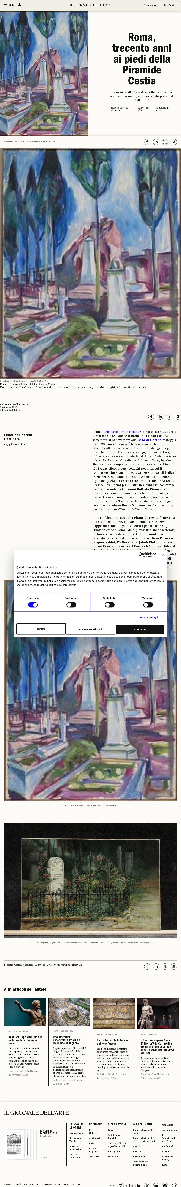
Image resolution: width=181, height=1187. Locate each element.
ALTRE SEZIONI (115, 1155)
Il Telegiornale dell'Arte (167, 1170)
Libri (113, 1163)
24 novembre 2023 (151, 1112)
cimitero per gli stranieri (124, 431)
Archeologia (22, 1031)
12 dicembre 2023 (106, 1088)
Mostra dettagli (149, 618)
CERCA (171, 5)
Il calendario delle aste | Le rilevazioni (143, 1174)
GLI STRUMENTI (143, 1153)
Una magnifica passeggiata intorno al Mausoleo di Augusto (68, 1049)
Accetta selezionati (90, 628)
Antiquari (98, 1170)
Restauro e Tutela (76, 1172)
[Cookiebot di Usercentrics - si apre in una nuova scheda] (141, 555)
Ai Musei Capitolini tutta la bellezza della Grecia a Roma (25, 1049)
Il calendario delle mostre (142, 1161)
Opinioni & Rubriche (117, 1172)
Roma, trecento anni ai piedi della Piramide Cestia (141, 60)
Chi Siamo (165, 1153)
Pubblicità (165, 1180)
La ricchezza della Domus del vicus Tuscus (113, 1047)
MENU (11, 5)
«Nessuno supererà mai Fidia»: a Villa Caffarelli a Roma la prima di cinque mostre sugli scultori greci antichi (156, 1063)
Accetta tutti (140, 628)
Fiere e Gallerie (97, 1161)
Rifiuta (41, 628)
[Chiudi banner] (163, 555)
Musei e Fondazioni (76, 1182)
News (11, 1031)
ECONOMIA (98, 1153)
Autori (138, 1184)
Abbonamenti (151, 5)
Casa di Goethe (149, 440)
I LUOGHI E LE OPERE (76, 1155)
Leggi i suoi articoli (15, 444)
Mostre (152, 1034)
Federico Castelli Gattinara (23, 1089)
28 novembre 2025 (18, 1093)
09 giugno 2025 (61, 1102)
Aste (94, 1176)
